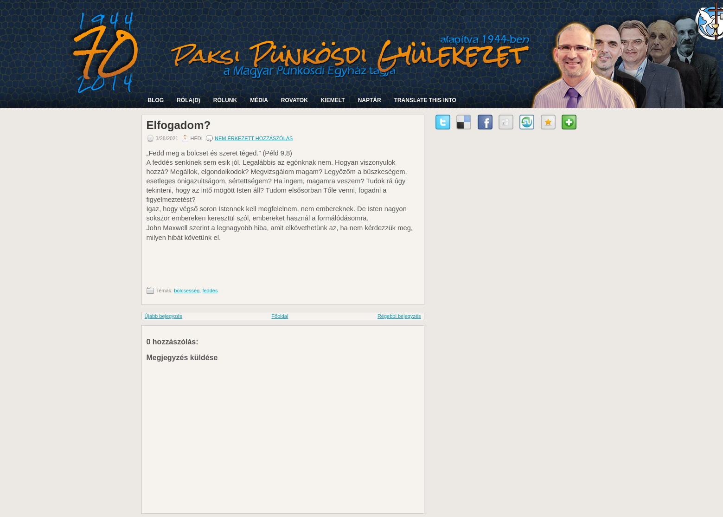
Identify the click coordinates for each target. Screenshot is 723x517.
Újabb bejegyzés (163, 316)
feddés (210, 290)
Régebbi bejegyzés (399, 316)
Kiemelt (333, 100)
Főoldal (279, 316)
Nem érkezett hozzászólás (254, 138)
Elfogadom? (179, 125)
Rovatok (294, 100)
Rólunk (225, 100)
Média (259, 100)
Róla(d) (188, 100)
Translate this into (425, 100)
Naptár (369, 100)
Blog (156, 100)
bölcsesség (186, 290)
